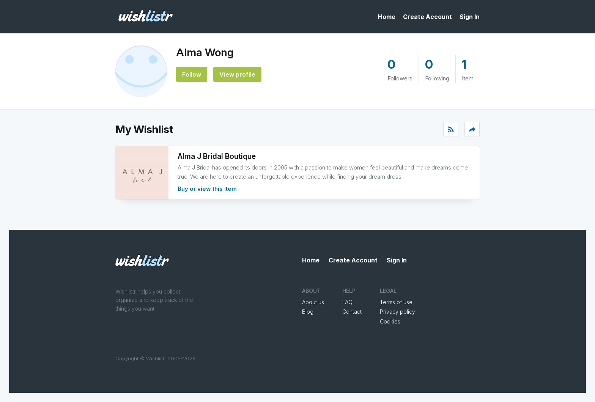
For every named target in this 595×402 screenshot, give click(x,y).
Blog (307, 311)
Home (386, 16)
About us (313, 302)
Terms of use (396, 302)
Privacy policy (397, 311)
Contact (352, 311)
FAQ (347, 302)
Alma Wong (205, 52)
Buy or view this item (207, 188)
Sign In (470, 16)
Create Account (427, 16)
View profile (237, 74)
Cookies (390, 321)
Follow (191, 74)
